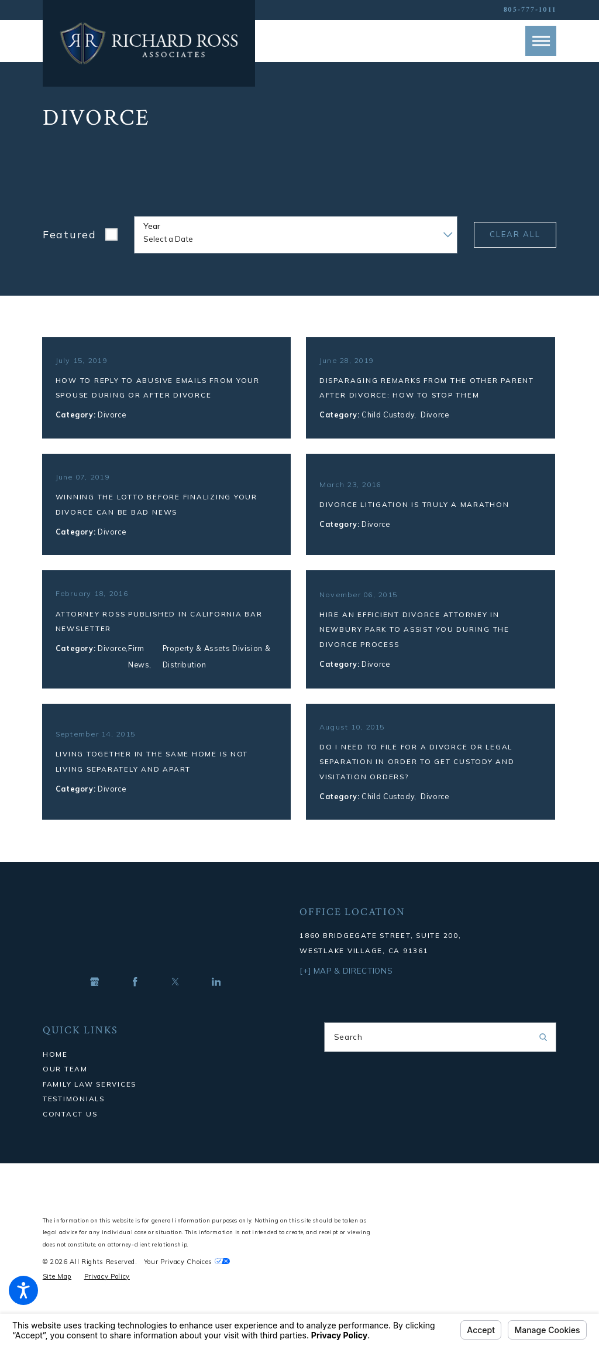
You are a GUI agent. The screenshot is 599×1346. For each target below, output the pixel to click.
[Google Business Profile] (95, 1004)
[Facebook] (135, 1004)
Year (151, 226)
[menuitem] (159, 1076)
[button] (23, 1290)
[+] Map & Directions (346, 992)
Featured (70, 234)
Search (348, 1058)
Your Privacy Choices (187, 1284)
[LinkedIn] (216, 1004)
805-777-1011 (530, 10)
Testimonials (74, 1120)
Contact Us (70, 1135)
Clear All (515, 234)
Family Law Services (89, 1105)
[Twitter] (175, 1004)
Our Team (65, 1090)
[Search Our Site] (543, 1059)
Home (55, 1075)
